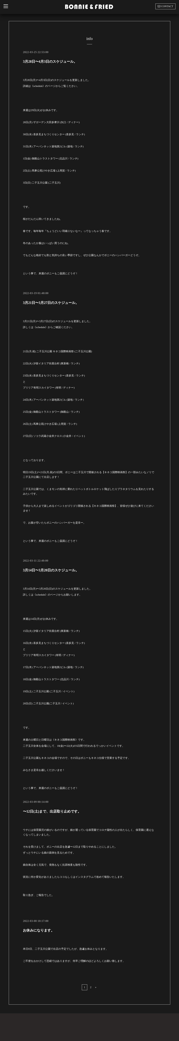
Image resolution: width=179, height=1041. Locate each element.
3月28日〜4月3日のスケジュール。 (50, 61)
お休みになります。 (38, 930)
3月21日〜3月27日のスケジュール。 (51, 303)
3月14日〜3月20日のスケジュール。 (51, 570)
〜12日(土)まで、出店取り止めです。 (52, 811)
